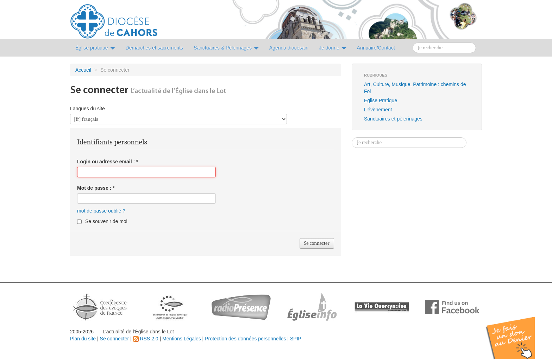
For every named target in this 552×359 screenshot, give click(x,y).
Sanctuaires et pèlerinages (393, 119)
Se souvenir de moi (106, 221)
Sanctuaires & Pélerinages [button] (226, 48)
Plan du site (83, 338)
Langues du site (87, 108)
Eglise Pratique (380, 100)
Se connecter (114, 338)
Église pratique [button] (95, 48)
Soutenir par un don (517, 332)
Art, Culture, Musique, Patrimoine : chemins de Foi (415, 87)
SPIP (295, 338)
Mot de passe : (96, 188)
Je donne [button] (332, 48)
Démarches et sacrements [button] (154, 48)
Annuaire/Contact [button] (376, 48)
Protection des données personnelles (245, 338)
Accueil (83, 70)
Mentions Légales (181, 338)
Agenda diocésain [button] (288, 48)
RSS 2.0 (145, 338)
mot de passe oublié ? (101, 211)
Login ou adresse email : (107, 161)
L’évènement (378, 109)
